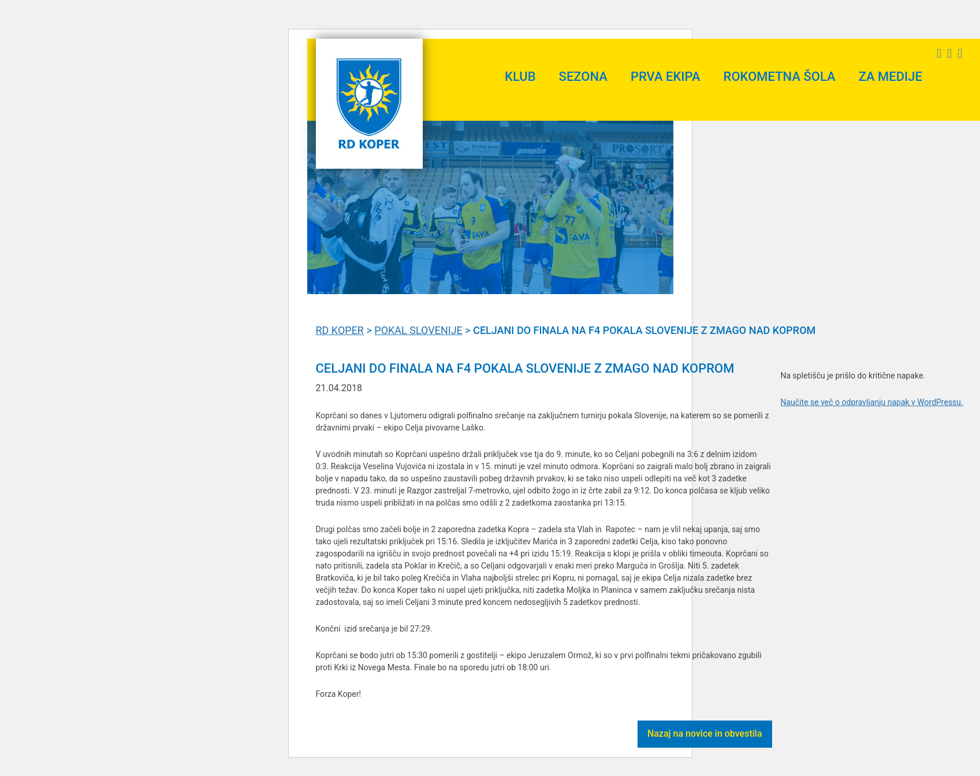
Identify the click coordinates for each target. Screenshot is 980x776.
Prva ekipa (665, 76)
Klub (520, 76)
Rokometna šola (780, 76)
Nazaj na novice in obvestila (704, 733)
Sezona (583, 76)
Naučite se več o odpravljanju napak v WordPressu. (872, 402)
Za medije (890, 76)
